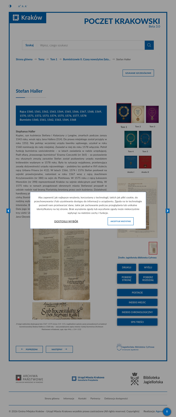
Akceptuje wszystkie (120, 221)
